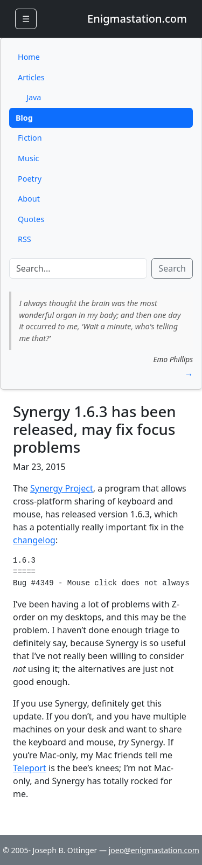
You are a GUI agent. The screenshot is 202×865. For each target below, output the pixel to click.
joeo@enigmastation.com (154, 850)
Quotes (31, 219)
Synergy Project (61, 488)
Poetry (29, 179)
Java (33, 97)
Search (172, 268)
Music (28, 158)
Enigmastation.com (137, 18)
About (29, 198)
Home (29, 57)
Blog (24, 118)
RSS (24, 239)
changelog (34, 540)
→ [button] (188, 374)
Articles (31, 77)
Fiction (30, 138)
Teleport (29, 768)
